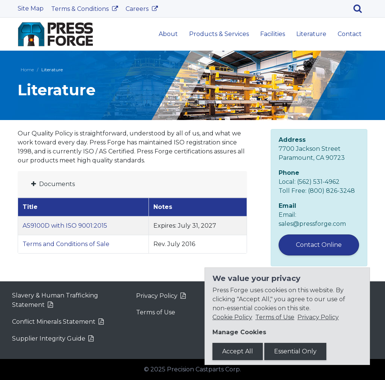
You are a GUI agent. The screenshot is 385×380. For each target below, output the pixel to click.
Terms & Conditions (80, 8)
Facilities (272, 34)
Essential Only (295, 351)
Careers (138, 8)
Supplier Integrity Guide (48, 338)
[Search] (360, 8)
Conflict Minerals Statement (53, 321)
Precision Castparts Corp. (204, 369)
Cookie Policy (232, 317)
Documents (53, 184)
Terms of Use (155, 312)
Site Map (31, 8)
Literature (311, 34)
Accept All (237, 351)
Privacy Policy (156, 295)
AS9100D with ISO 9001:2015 (65, 225)
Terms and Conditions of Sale (66, 244)
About (168, 34)
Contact (350, 34)
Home (27, 69)
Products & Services (219, 34)
